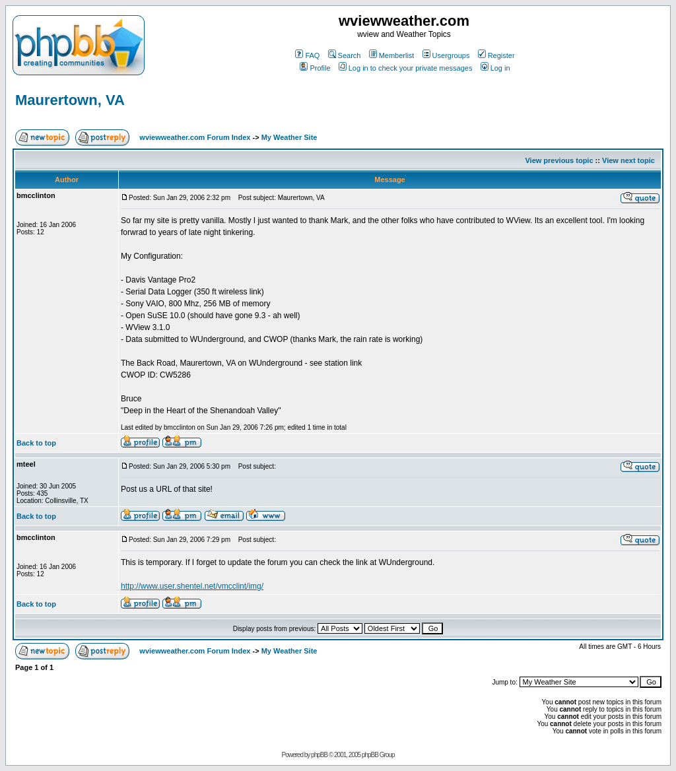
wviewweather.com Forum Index (194, 137)
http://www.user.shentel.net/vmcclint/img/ (192, 586)
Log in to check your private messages (406, 68)
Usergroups (446, 55)
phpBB (319, 754)
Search (344, 55)
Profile (315, 68)
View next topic (628, 160)
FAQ (307, 55)
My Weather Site (289, 137)
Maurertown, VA (70, 100)
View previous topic (559, 160)
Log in (495, 68)
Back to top (36, 443)
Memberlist (392, 55)
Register (496, 55)
